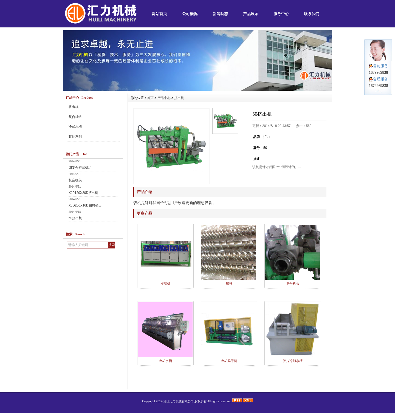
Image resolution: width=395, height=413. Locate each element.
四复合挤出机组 (80, 167)
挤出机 (73, 107)
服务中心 (281, 14)
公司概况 (190, 14)
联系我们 (311, 14)
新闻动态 (220, 14)
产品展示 (250, 14)
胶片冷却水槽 (293, 361)
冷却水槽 (75, 127)
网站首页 (159, 14)
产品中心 (164, 98)
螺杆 (229, 283)
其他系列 (75, 136)
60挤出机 (75, 218)
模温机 (165, 283)
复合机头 (75, 180)
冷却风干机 (229, 361)
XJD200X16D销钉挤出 (85, 205)
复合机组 (75, 117)
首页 (150, 98)
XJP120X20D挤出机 (83, 193)
